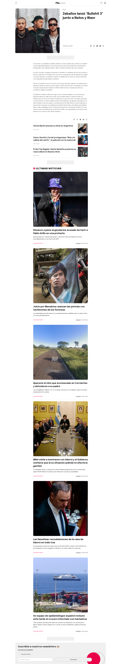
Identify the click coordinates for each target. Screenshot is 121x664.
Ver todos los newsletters (25, 650)
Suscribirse (73, 659)
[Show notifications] (105, 2)
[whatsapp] (91, 46)
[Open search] (101, 2)
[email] (100, 46)
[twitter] (97, 46)
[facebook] (94, 46)
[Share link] (103, 46)
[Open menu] (16, 2)
